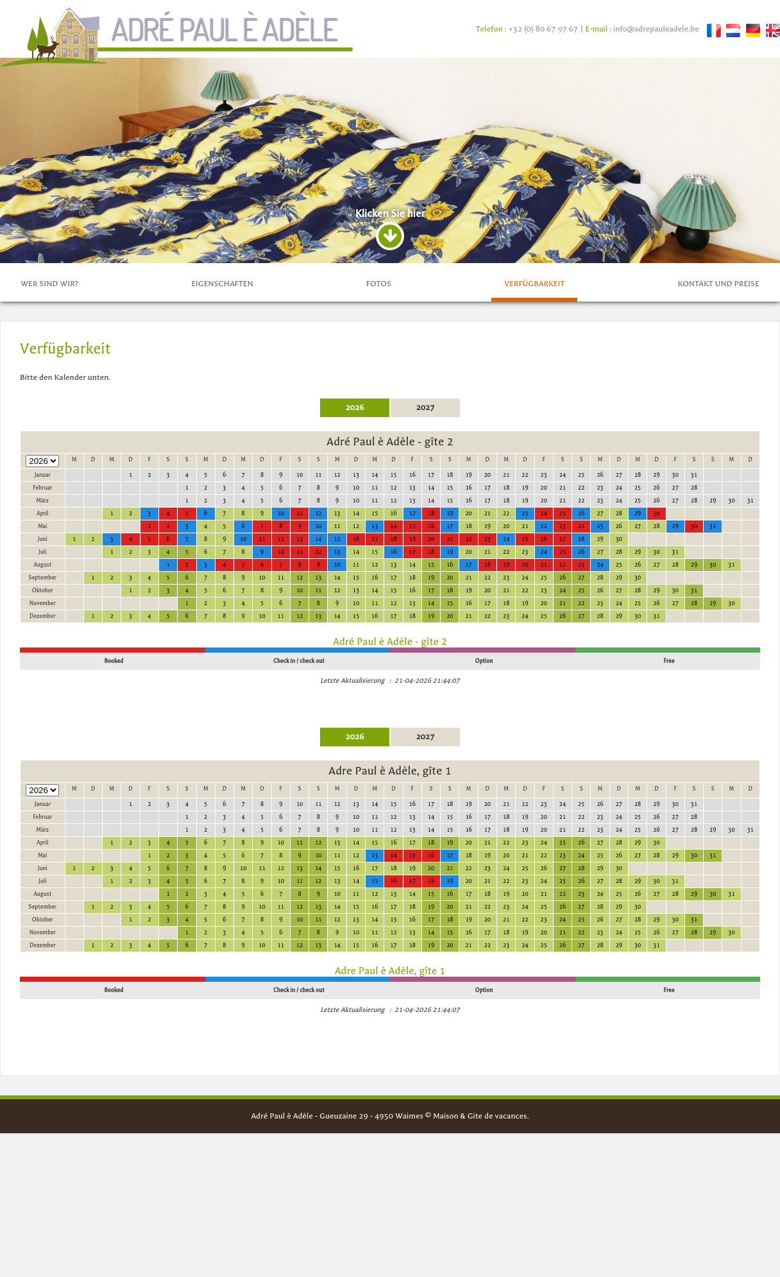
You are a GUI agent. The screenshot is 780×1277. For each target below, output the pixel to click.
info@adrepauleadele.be (656, 28)
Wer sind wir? (49, 450)
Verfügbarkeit (534, 450)
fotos (378, 450)
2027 (425, 574)
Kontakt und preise (718, 450)
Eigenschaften (222, 450)
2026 (355, 574)
